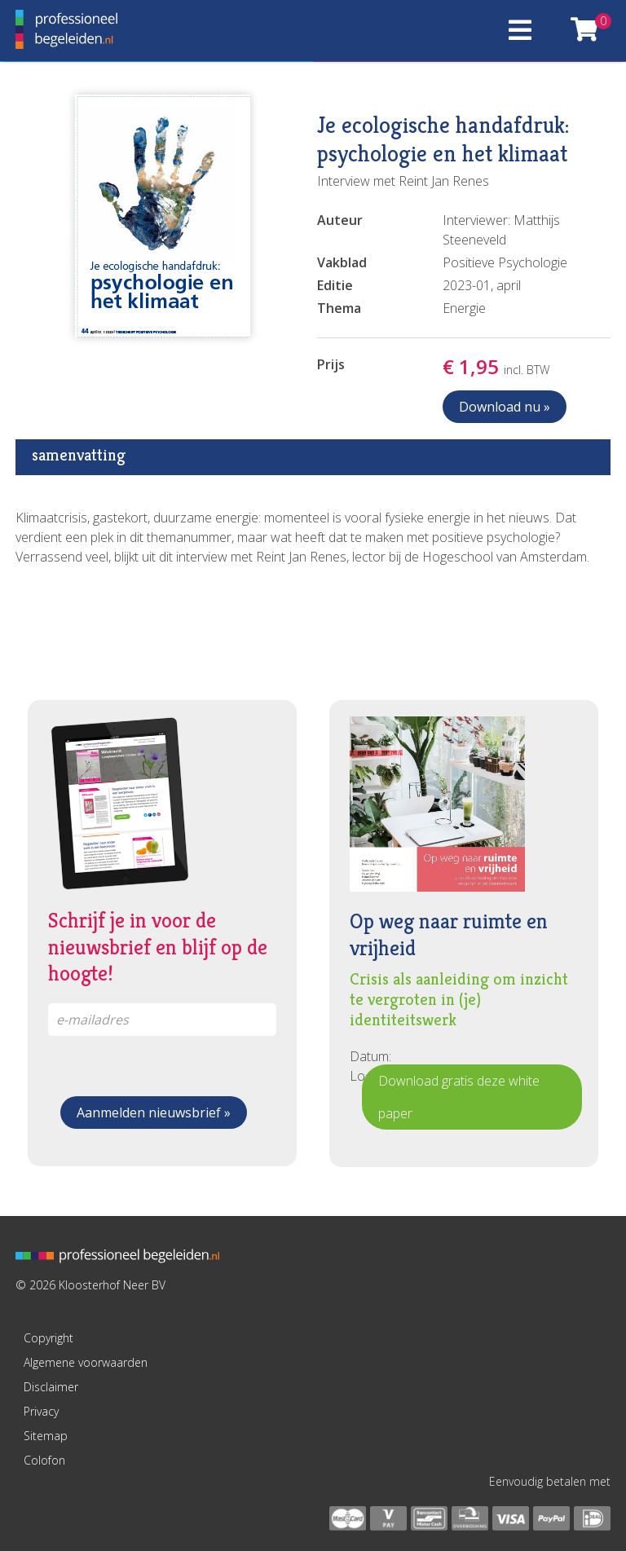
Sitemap (46, 1435)
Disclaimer (51, 1387)
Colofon (44, 1460)
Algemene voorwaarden (86, 1362)
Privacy (41, 1411)
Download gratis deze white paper (459, 1097)
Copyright (48, 1338)
